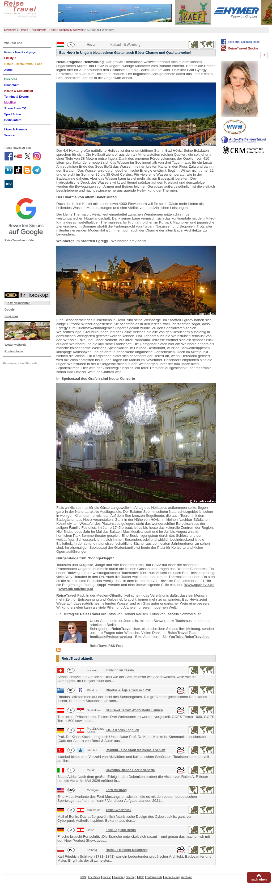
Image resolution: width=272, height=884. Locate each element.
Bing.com (11, 316)
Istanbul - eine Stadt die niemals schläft (135, 750)
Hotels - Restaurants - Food (38, 29)
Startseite (10, 29)
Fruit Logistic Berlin (121, 830)
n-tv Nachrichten (19, 302)
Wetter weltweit (15, 344)
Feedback (94, 877)
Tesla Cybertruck (118, 810)
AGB (141, 877)
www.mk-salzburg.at (75, 589)
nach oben (259, 879)
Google (10, 309)
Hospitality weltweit (71, 29)
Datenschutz (154, 877)
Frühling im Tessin (120, 670)
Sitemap (131, 877)
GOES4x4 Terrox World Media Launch (134, 710)
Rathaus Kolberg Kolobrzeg (127, 850)
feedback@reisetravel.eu (111, 637)
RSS (83, 877)
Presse (107, 877)
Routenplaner (14, 351)
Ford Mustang (116, 790)
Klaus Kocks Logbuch (122, 730)
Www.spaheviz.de (199, 585)
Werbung (186, 877)
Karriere (118, 877)
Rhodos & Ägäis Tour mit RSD (128, 690)
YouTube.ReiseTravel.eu (189, 637)
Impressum (171, 877)
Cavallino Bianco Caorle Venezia (130, 770)
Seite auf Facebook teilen (244, 41)
